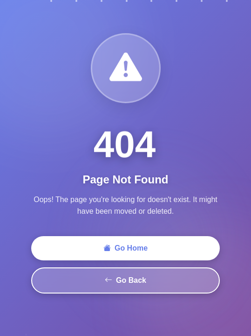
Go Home (125, 248)
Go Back (125, 280)
